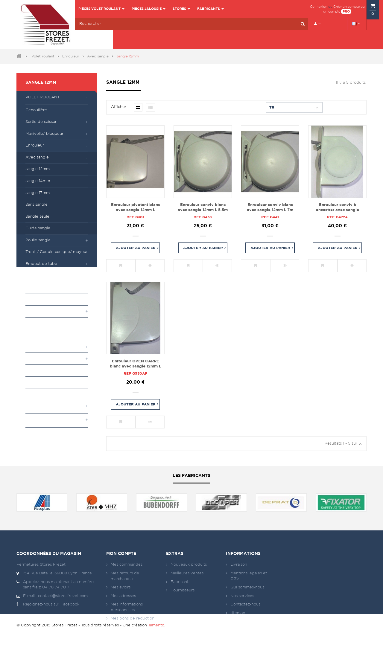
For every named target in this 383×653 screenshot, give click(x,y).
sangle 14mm (37, 181)
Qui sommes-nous (247, 587)
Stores (33, 420)
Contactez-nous (245, 604)
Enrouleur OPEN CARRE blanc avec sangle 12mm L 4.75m (135, 364)
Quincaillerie (36, 394)
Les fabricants (191, 476)
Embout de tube (41, 264)
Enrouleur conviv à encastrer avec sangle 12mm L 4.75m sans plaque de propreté (337, 208)
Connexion (318, 6)
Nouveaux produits (189, 565)
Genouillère (36, 110)
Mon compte (121, 554)
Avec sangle (98, 56)
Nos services (242, 596)
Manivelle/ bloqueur (44, 134)
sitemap (237, 613)
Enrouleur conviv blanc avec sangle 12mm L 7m (270, 207)
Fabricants (180, 582)
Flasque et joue (40, 347)
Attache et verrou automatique (54, 311)
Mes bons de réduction (132, 618)
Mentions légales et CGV (248, 576)
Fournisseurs (182, 590)
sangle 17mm (37, 193)
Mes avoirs (120, 587)
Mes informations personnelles (127, 607)
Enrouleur (70, 56)
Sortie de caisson (41, 122)
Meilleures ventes (187, 573)
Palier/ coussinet (40, 275)
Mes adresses (123, 596)
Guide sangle (37, 228)
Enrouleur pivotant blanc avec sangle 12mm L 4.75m (135, 208)
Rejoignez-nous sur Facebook (47, 605)
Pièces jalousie (43, 407)
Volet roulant (42, 56)
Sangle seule (37, 217)
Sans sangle (36, 205)
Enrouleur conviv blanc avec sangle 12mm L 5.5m (203, 207)
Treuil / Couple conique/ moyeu (55, 252)
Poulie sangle (38, 240)
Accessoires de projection (49, 335)
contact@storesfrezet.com (63, 596)
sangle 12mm (40, 82)
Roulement (35, 287)
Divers (31, 358)
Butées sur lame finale (46, 323)
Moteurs (35, 434)
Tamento (156, 641)
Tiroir (30, 299)
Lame (30, 382)
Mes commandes (126, 565)
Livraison (238, 565)
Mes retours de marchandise (125, 576)
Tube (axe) (35, 370)
